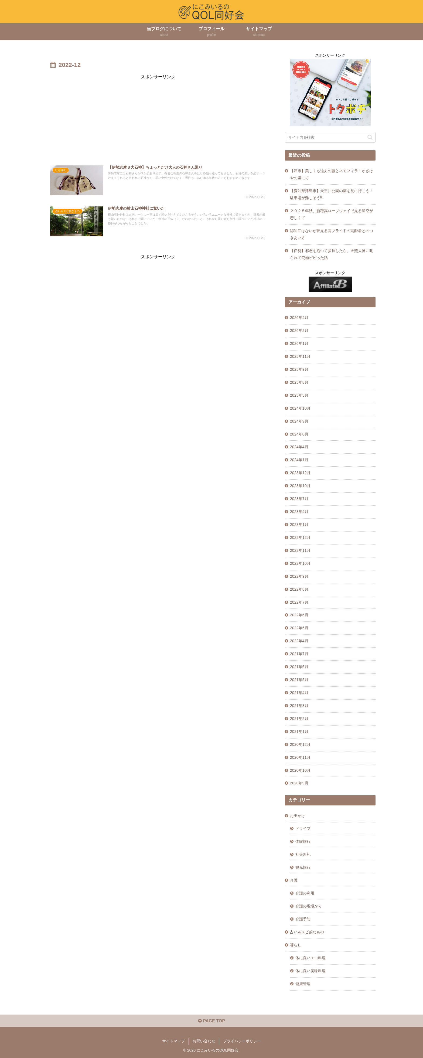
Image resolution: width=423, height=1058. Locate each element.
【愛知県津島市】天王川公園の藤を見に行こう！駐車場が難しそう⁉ (331, 194)
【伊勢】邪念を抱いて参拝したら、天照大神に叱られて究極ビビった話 (331, 254)
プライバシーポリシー (242, 1041)
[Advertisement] (158, 118)
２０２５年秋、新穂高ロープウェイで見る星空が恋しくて (331, 214)
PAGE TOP (211, 1021)
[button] (370, 137)
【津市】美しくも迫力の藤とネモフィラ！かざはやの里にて (331, 174)
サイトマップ (173, 1041)
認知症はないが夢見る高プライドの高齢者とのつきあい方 (331, 234)
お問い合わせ (204, 1041)
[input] (330, 137)
